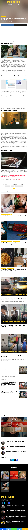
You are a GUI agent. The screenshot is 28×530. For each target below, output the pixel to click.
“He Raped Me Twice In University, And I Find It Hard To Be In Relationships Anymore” (13, 243)
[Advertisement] (7, 408)
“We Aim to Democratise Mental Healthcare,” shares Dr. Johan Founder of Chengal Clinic (9, 367)
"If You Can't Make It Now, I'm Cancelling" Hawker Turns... (16, 446)
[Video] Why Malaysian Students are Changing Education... (16, 516)
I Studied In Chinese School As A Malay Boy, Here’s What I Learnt (12, 355)
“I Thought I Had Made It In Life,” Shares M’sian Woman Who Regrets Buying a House (9, 392)
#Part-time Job (21, 184)
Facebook (12, 28)
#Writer (10, 184)
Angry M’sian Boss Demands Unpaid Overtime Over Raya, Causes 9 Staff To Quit (13, 326)
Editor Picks (4, 214)
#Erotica (5, 184)
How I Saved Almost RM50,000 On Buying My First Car (13, 298)
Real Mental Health (16, 241)
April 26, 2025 (3, 385)
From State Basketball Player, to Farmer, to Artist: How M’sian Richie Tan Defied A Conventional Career (8, 377)
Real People (9, 214)
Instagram (16, 28)
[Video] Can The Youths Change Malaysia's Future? (15, 521)
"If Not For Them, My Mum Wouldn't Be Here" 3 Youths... (15, 441)
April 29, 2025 (3, 379)
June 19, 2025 (3, 369)
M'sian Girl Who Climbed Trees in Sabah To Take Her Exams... (16, 451)
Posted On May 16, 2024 (4, 299)
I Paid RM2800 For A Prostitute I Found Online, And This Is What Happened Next (13, 216)
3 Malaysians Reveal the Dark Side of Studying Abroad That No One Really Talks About (13, 270)
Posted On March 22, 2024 (4, 357)
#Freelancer (15, 184)
